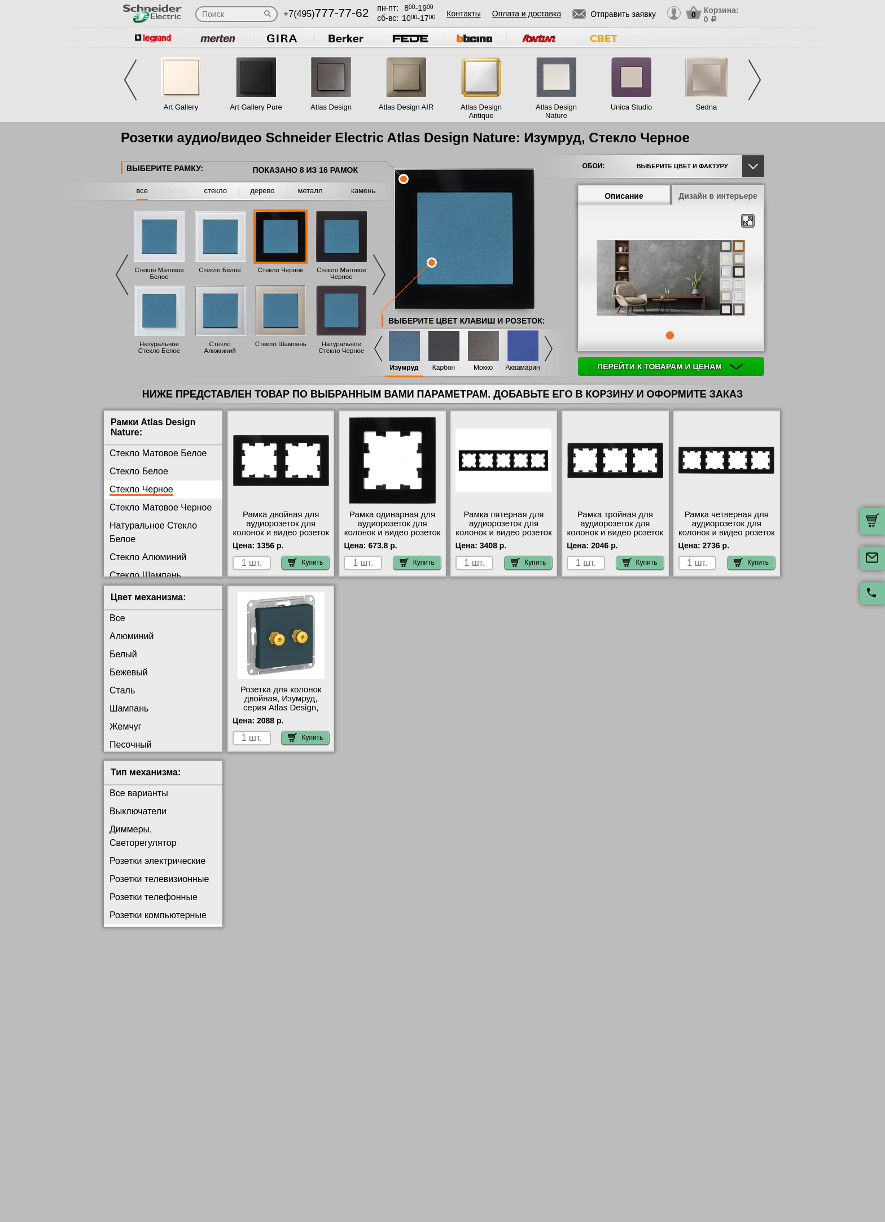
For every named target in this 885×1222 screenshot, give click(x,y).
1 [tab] (670, 335)
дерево (262, 190)
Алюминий (131, 636)
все (142, 190)
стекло (215, 190)
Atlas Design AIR (406, 107)
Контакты (463, 13)
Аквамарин (522, 368)
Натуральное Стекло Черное (341, 347)
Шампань (128, 708)
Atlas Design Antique (481, 111)
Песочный (130, 744)
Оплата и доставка (526, 13)
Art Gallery (181, 107)
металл (310, 190)
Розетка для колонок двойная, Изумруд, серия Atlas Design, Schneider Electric (280, 703)
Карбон (443, 368)
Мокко (483, 368)
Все (117, 618)
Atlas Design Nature (556, 111)
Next (754, 80)
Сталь (122, 690)
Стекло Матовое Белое (159, 273)
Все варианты (138, 793)
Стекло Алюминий (219, 347)
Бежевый (128, 672)
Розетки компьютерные (158, 915)
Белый (123, 654)
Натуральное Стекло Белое (159, 347)
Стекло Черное (281, 270)
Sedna (706, 107)
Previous (130, 80)
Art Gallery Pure (256, 107)
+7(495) (326, 14)
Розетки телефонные (153, 897)
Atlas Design (331, 107)
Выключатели (138, 811)
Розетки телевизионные (159, 879)
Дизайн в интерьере (717, 195)
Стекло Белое (220, 270)
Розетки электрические (157, 861)
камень (363, 190)
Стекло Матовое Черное (341, 273)
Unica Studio (631, 107)
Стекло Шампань (280, 344)
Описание (623, 195)
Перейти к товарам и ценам (670, 366)
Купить (305, 562)
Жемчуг (125, 726)
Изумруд (404, 368)
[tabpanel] (671, 279)
